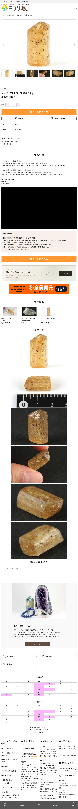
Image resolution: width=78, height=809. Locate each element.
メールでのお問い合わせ (67, 769)
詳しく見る (37, 644)
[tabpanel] (39, 43)
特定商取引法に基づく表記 (68, 755)
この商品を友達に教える (10, 141)
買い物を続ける (7, 144)
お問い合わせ (20, 118)
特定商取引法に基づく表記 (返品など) (14, 138)
